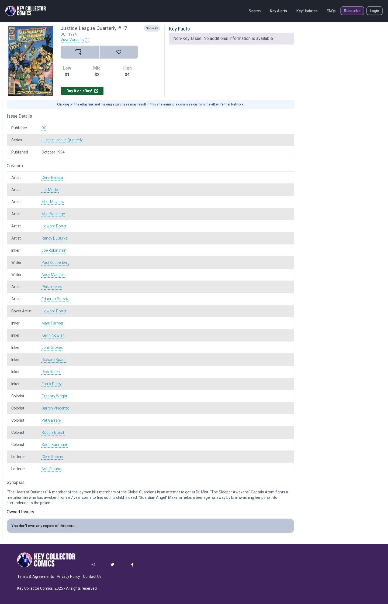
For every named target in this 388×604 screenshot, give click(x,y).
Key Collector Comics (35, 588)
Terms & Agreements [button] (35, 576)
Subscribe (352, 11)
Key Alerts (278, 11)
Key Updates (307, 11)
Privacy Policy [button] (68, 576)
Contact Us (92, 576)
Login (374, 11)
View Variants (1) (75, 39)
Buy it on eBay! (82, 91)
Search (255, 11)
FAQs (331, 11)
